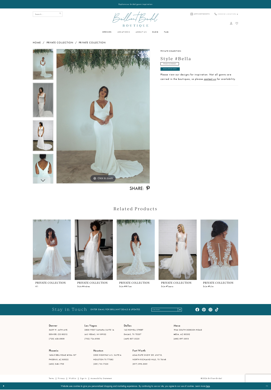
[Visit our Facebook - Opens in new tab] (197, 309)
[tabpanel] (43, 66)
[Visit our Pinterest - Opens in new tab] (204, 309)
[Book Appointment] (200, 14)
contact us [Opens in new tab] (210, 84)
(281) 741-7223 (101, 364)
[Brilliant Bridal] (135, 19)
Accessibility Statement (101, 379)
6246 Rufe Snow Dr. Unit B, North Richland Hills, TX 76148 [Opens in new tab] (149, 357)
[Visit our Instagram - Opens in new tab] (210, 309)
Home (37, 42)
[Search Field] (47, 14)
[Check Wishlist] (237, 23)
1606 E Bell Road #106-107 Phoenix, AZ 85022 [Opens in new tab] (62, 357)
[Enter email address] (167, 310)
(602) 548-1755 (56, 364)
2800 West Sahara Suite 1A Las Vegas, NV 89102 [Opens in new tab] (99, 332)
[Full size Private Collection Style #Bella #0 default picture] (103, 116)
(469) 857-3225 (132, 339)
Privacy (61, 379)
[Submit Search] (59, 14)
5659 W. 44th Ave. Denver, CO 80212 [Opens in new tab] (58, 332)
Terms (51, 379)
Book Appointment (175, 73)
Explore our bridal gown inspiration (135, 4)
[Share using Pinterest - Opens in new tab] (148, 188)
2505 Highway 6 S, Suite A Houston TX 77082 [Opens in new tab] (107, 357)
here (208, 386)
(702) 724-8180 (92, 339)
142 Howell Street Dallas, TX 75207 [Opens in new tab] (134, 332)
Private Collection (60, 42)
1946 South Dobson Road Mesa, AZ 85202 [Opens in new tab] (188, 332)
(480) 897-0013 (181, 339)
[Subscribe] (188, 310)
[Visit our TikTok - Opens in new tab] (217, 309)
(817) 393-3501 (140, 364)
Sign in (83, 379)
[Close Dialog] (4, 386)
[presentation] (52, 250)
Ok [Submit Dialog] (266, 386)
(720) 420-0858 (57, 339)
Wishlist (72, 379)
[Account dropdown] (231, 23)
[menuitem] (200, 14)
